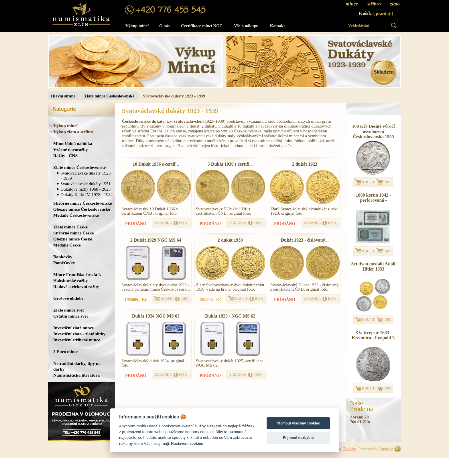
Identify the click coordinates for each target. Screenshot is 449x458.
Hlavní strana (63, 96)
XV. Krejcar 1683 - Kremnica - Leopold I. (373, 335)
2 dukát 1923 (304, 164)
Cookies (349, 449)
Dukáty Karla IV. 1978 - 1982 (86, 194)
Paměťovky (64, 262)
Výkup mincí (137, 26)
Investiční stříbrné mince (76, 339)
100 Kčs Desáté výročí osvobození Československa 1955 (373, 131)
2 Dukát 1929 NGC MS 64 (155, 240)
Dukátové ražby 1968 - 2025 (85, 189)
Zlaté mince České (70, 226)
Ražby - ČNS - (66, 155)
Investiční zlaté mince (73, 327)
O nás (164, 26)
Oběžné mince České (72, 238)
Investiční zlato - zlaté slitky (79, 333)
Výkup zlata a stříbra (73, 131)
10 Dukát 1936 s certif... (156, 164)
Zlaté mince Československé (109, 96)
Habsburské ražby (70, 280)
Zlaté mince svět (68, 310)
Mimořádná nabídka (72, 143)
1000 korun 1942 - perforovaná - (373, 198)
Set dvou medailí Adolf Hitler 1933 (373, 266)
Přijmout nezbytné (298, 437)
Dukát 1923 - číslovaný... (304, 240)
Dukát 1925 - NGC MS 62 (230, 316)
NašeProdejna (361, 406)
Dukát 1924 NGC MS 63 (156, 316)
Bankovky (62, 256)
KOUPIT (167, 299)
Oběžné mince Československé (81, 209)
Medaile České (67, 244)
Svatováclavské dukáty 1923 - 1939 (85, 176)
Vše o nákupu (246, 26)
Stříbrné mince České (73, 232)
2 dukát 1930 (230, 240)
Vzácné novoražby (70, 149)
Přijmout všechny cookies (298, 423)
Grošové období (68, 298)
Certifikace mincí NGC (201, 26)
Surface (386, 449)
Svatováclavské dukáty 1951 (85, 183)
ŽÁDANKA (163, 223)
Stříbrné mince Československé (82, 203)
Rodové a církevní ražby (76, 286)
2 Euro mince (65, 351)
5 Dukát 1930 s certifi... (230, 164)
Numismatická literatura (76, 375)
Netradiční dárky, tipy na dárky (77, 366)
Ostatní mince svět (70, 316)
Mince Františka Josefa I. (77, 274)
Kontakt (277, 26)
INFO (183, 223)
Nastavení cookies (187, 443)
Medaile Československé (76, 215)
